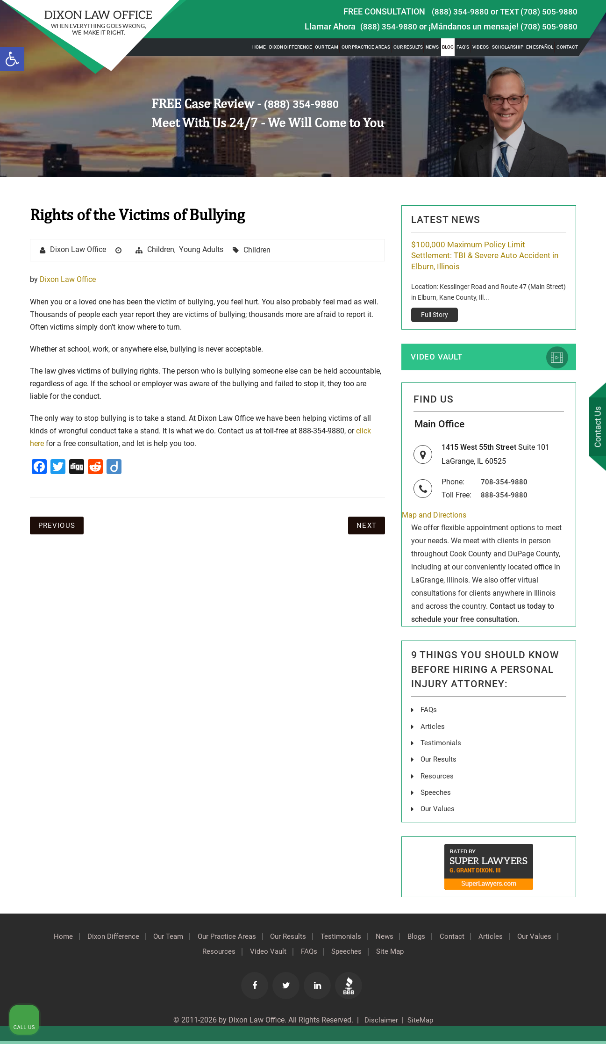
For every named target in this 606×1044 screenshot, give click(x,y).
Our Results (408, 47)
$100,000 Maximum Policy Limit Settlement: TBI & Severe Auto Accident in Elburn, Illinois (484, 256)
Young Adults (202, 249)
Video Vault (438, 358)
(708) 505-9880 (548, 26)
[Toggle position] (555, 745)
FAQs (429, 714)
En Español (539, 47)
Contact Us (596, 427)
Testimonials (370, 939)
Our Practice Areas (366, 47)
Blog (448, 47)
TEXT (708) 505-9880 (538, 11)
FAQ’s (462, 47)
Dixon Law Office (78, 250)
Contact (567, 47)
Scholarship (507, 47)
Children (161, 249)
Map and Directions (434, 519)
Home (259, 47)
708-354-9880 (504, 486)
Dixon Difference (290, 47)
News (432, 47)
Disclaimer (379, 1022)
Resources (238, 954)
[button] (12, 59)
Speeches (376, 954)
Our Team (326, 47)
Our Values (187, 954)
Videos (480, 47)
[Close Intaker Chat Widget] (575, 745)
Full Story (434, 315)
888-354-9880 (504, 499)
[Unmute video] (440, 745)
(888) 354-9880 (459, 11)
